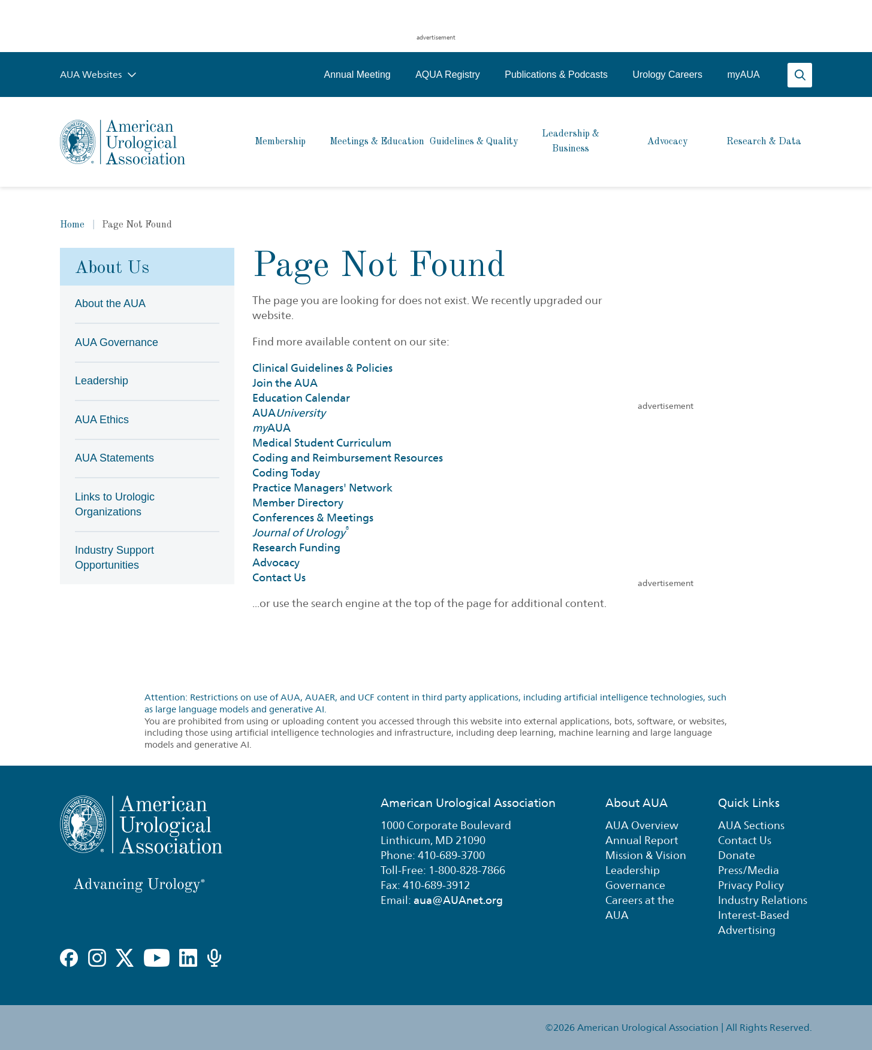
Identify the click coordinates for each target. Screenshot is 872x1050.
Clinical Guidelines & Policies (322, 368)
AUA (288, 412)
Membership (280, 142)
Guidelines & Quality (474, 142)
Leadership (101, 381)
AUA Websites (98, 74)
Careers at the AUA (639, 907)
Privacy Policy (751, 885)
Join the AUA (285, 383)
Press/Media (748, 870)
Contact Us (279, 577)
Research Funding (296, 547)
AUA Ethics (102, 420)
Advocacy (667, 142)
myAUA (743, 74)
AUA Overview (641, 825)
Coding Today (286, 472)
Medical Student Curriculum (321, 442)
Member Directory (297, 502)
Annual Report (641, 840)
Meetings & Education (377, 142)
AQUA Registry (447, 74)
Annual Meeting (357, 74)
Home (72, 225)
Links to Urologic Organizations (115, 504)
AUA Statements (114, 458)
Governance (635, 885)
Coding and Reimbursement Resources (347, 457)
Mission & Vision (645, 855)
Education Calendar (301, 398)
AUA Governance (116, 342)
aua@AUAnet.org (458, 900)
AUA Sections (751, 825)
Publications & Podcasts (556, 74)
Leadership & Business (570, 141)
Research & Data (763, 142)
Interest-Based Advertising (753, 922)
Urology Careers (667, 74)
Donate (736, 855)
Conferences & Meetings (312, 517)
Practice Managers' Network (322, 487)
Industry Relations (762, 900)
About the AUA (110, 303)
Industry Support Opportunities (114, 557)
